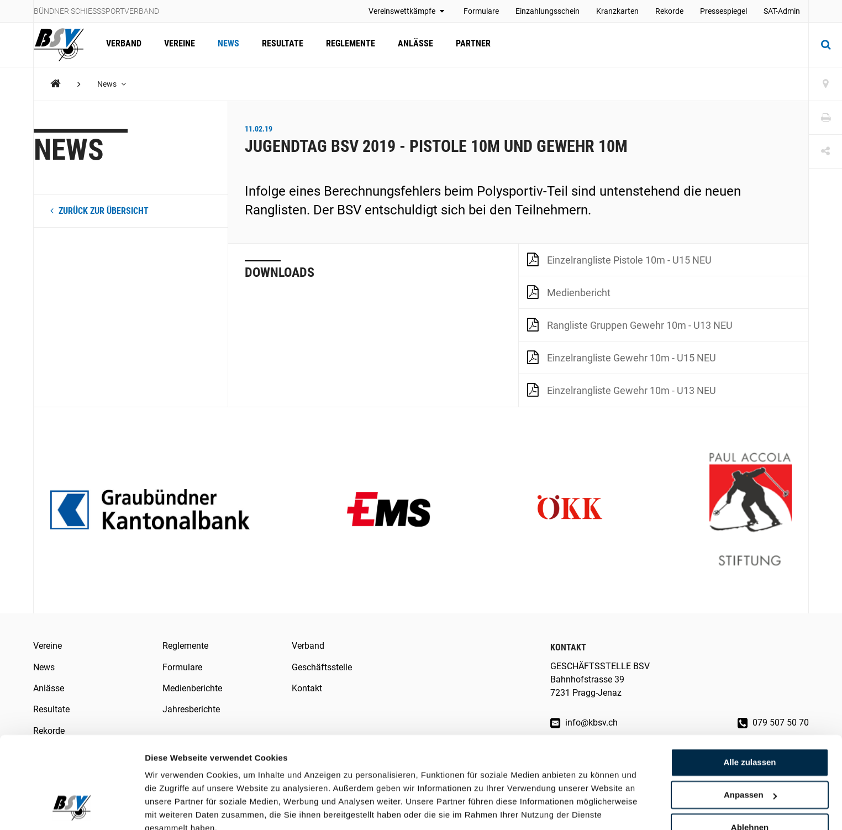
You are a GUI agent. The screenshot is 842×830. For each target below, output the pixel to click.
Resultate (280, 44)
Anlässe (412, 44)
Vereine (178, 44)
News (227, 44)
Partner (469, 44)
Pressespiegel (723, 11)
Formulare (481, 11)
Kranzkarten (617, 11)
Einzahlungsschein (547, 11)
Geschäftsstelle (322, 667)
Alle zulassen (749, 712)
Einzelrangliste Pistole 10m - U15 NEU (619, 259)
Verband (123, 44)
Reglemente (347, 44)
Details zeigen (173, 808)
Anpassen (750, 744)
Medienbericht (569, 291)
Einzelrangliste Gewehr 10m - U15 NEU (621, 357)
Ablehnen (750, 776)
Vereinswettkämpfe (408, 11)
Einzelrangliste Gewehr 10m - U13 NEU (621, 389)
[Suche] (825, 45)
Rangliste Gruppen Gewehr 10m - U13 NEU (630, 324)
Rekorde (669, 11)
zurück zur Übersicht (99, 211)
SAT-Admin (782, 11)
